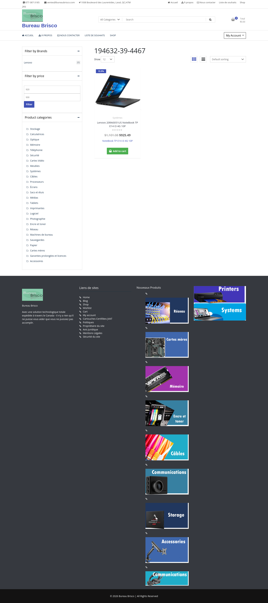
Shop (242, 2)
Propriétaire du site (93, 326)
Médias (34, 197)
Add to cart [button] (119, 151)
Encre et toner (38, 224)
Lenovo (28, 62)
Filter (29, 104)
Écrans (33, 187)
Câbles (33, 176)
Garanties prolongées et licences (48, 255)
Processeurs (37, 181)
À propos (187, 2)
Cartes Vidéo (37, 160)
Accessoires (36, 261)
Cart (85, 311)
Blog (85, 300)
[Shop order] (228, 59)
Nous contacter (206, 2)
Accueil (173, 2)
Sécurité (34, 155)
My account (89, 315)
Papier (33, 245)
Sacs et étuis (37, 192)
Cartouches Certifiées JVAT (97, 318)
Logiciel (34, 213)
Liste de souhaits (227, 2)
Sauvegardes (37, 240)
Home (86, 297)
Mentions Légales (92, 333)
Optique (34, 139)
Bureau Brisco (39, 25)
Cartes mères (37, 250)
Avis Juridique (90, 329)
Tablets (34, 203)
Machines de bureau (41, 234)
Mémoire (35, 144)
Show (97, 59)
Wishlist (87, 308)
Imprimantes (37, 208)
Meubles (35, 166)
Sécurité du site (91, 336)
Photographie (37, 218)
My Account (234, 35)
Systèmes (117, 117)
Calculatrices (37, 134)
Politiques (88, 322)
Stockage (35, 128)
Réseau (34, 229)
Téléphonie (36, 150)
